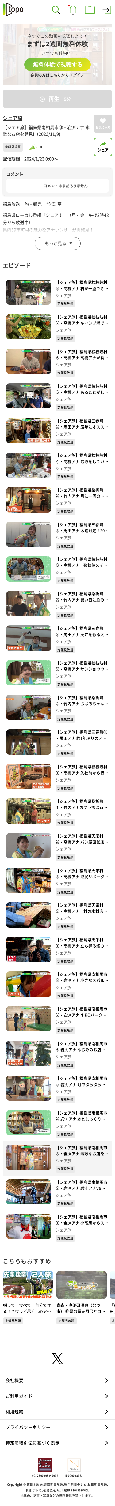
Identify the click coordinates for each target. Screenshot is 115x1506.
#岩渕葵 (54, 204)
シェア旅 (12, 118)
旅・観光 (33, 204)
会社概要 (15, 1380)
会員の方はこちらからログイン (57, 75)
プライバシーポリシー (28, 1427)
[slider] (34, 147)
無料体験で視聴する (57, 65)
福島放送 (11, 204)
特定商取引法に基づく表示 (32, 1443)
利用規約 (15, 1412)
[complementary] (57, 54)
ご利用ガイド (19, 1396)
